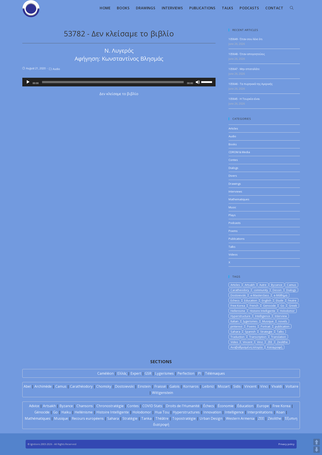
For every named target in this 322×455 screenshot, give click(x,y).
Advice (34, 405)
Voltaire (292, 386)
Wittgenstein (162, 392)
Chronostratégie (110, 405)
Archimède (43, 386)
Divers (233, 176)
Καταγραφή (274, 347)
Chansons (85, 405)
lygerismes (250, 321)
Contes (233, 160)
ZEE (270, 342)
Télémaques (215, 373)
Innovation (212, 412)
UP (316, 442)
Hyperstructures (186, 412)
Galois (175, 386)
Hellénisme (84, 412)
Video (234, 342)
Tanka (146, 418)
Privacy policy (286, 444)
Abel (27, 386)
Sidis (237, 386)
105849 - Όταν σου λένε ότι (246, 39)
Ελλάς (122, 373)
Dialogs (233, 168)
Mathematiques (239, 199)
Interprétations (260, 412)
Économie (226, 405)
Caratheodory (239, 290)
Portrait (265, 326)
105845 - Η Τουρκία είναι (244, 99)
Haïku (66, 412)
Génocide (41, 412)
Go (282, 306)
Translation (278, 337)
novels (282, 321)
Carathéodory (81, 386)
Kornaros (191, 386)
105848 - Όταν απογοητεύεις (247, 54)
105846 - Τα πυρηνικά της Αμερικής (251, 84)
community (261, 290)
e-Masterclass (259, 295)
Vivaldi (276, 386)
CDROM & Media (239, 152)
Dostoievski (238, 295)
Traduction (237, 337)
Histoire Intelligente (262, 311)
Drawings (235, 184)
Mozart (224, 386)
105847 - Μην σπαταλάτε (244, 69)
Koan (280, 412)
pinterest (236, 326)
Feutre (292, 300)
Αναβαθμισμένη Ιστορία (246, 347)
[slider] (113, 82)
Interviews (235, 191)
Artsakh (250, 285)
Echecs (235, 300)
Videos (233, 254)
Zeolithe (282, 342)
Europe (263, 405)
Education (250, 300)
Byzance (276, 285)
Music (232, 207)
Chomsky (103, 386)
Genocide (269, 306)
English (266, 300)
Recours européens (88, 418)
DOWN (316, 449)
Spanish (250, 332)
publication (282, 326)
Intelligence (262, 316)
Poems (233, 231)
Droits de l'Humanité (182, 405)
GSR (148, 373)
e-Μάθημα (280, 295)
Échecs (208, 405)
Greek (293, 306)
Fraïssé (160, 386)
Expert (136, 373)
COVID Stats (152, 405)
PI (199, 373)
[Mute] (198, 82)
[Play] (28, 82)
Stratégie (130, 418)
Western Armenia (240, 418)
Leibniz (208, 386)
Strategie (266, 332)
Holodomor (287, 311)
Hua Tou (162, 412)
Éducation (245, 405)
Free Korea (237, 306)
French (254, 306)
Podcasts (235, 223)
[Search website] (292, 8)
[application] (119, 82)
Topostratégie (184, 418)
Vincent (247, 342)
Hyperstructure (240, 316)
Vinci (260, 342)
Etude (279, 300)
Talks (232, 247)
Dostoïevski (124, 386)
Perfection (185, 373)
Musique (268, 321)
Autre (262, 285)
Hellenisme (237, 311)
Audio (56, 69)
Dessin (277, 290)
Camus (291, 285)
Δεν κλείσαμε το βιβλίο (118, 93)
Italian (234, 321)
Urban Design (210, 418)
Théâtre (161, 418)
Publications (237, 239)
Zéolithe (274, 418)
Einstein (144, 386)
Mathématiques (37, 418)
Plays (232, 215)
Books (233, 144)
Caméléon (105, 373)
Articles (233, 128)
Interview (281, 316)
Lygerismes (164, 373)
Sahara (235, 332)
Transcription (257, 337)
